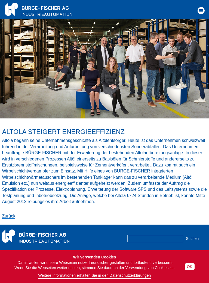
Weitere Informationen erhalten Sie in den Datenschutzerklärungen (94, 275)
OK (189, 266)
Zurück (9, 216)
